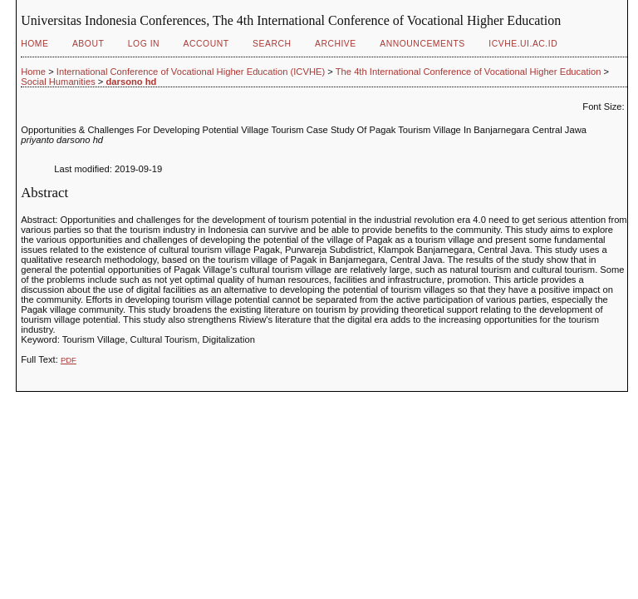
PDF (68, 359)
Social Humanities (58, 82)
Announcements (422, 43)
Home (34, 43)
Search (272, 43)
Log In (144, 43)
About (88, 43)
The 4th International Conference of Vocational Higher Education (468, 72)
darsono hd (131, 82)
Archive (335, 43)
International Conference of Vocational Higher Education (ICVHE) (190, 72)
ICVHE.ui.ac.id (522, 43)
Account (206, 43)
